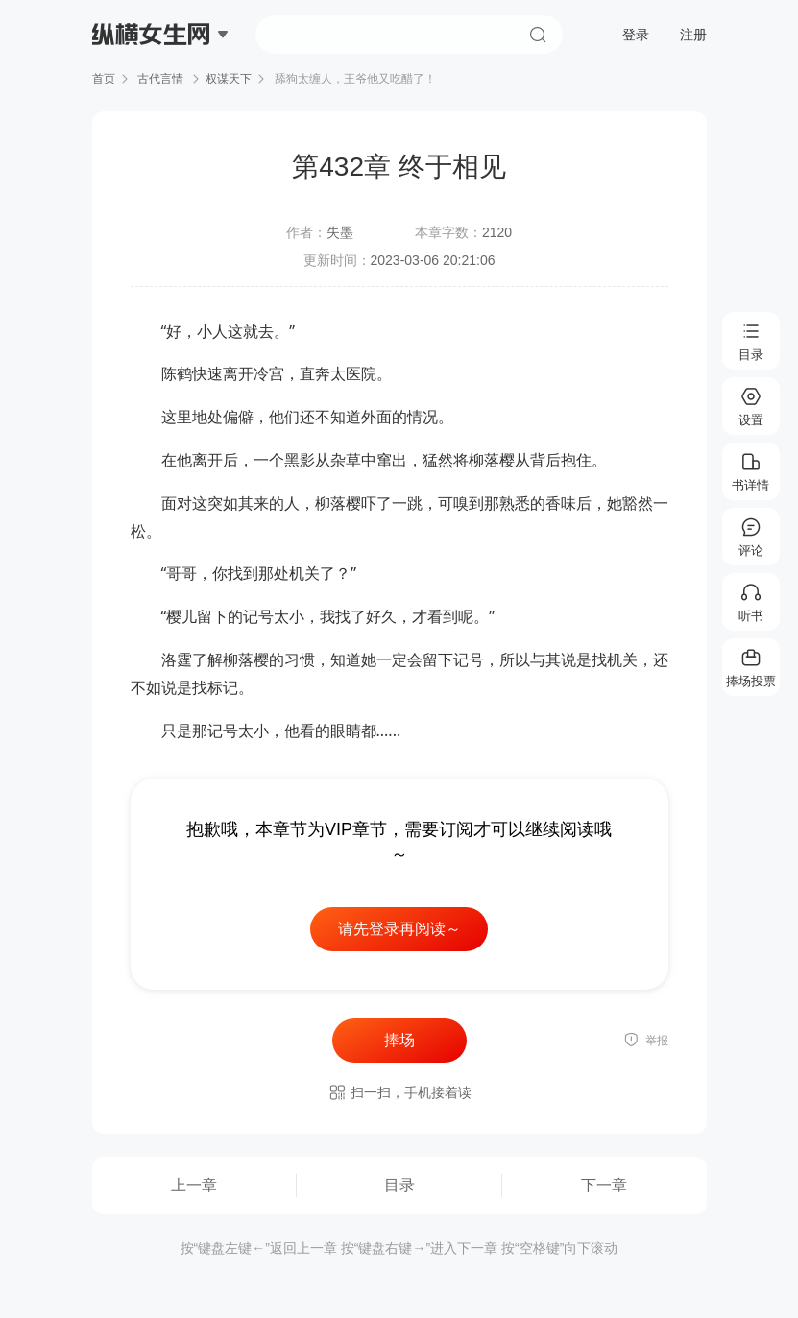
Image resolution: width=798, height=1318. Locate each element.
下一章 (604, 1185)
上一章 (194, 1185)
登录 (635, 34)
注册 (693, 34)
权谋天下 (229, 78)
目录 (399, 1185)
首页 (103, 78)
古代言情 (160, 78)
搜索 (537, 34)
